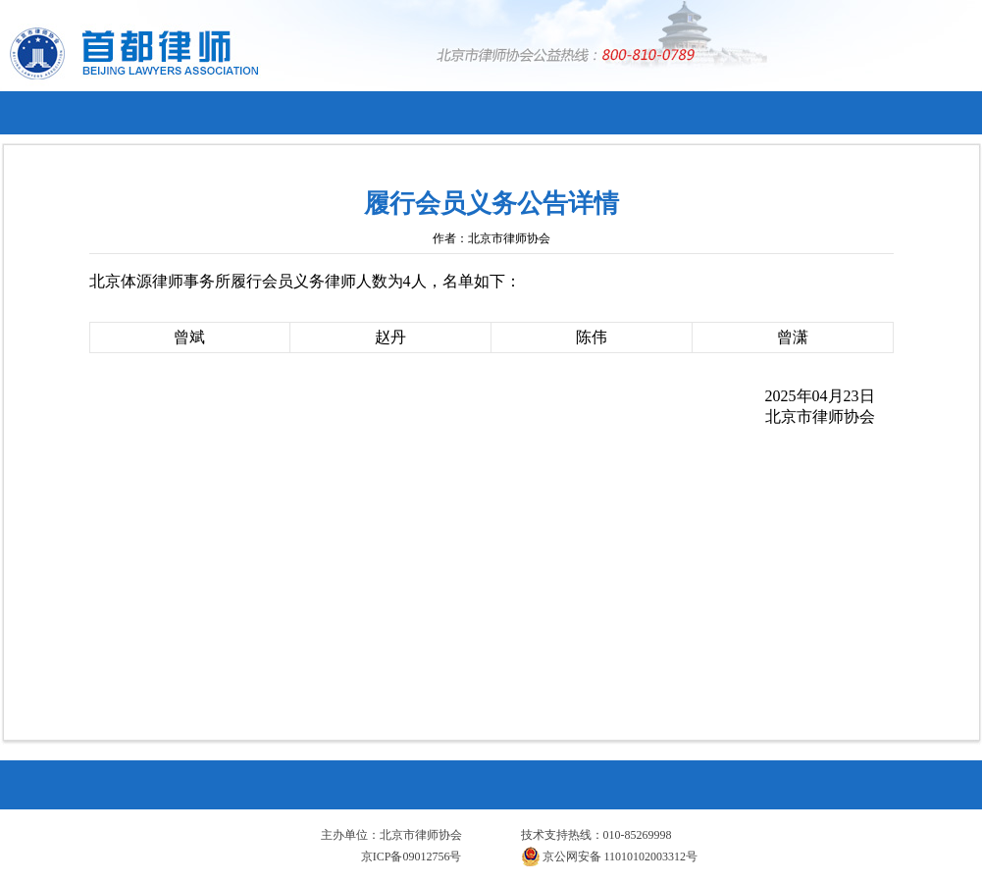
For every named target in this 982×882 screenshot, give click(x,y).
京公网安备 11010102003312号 (609, 856)
